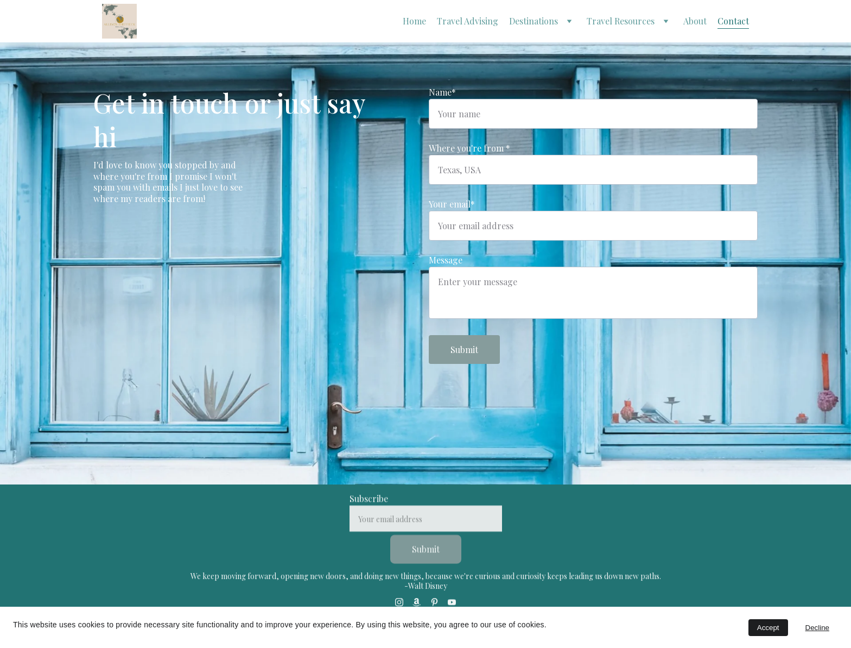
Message (445, 260)
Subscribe (369, 509)
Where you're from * (469, 148)
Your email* (452, 204)
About (695, 21)
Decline (817, 628)
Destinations (533, 21)
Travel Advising (467, 21)
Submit (464, 349)
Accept (768, 628)
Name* (442, 92)
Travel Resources (621, 21)
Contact (733, 21)
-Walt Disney (425, 589)
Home (414, 21)
